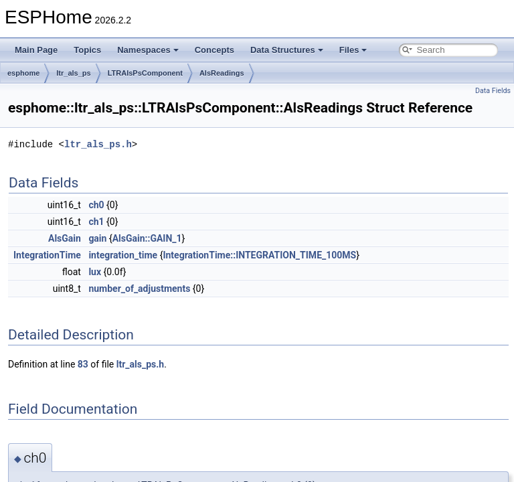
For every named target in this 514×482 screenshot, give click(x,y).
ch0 (96, 204)
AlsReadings (221, 73)
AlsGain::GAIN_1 (147, 238)
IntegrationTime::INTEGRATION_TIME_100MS (259, 255)
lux (94, 271)
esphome (23, 73)
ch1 (96, 221)
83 (83, 364)
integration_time (122, 255)
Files (353, 50)
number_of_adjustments (139, 288)
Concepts (214, 50)
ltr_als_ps (73, 73)
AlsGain (64, 238)
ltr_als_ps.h (98, 144)
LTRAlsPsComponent (145, 73)
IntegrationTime (47, 255)
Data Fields (493, 90)
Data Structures (286, 50)
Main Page (36, 50)
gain (97, 238)
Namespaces (148, 50)
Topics (87, 50)
